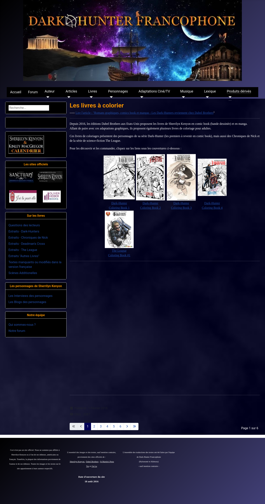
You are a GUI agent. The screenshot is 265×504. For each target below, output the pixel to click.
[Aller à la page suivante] (127, 426)
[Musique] (182, 97)
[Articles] (68, 97)
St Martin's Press (107, 462)
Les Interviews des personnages (30, 296)
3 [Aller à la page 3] (101, 426)
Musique (186, 91)
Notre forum (16, 331)
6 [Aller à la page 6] (120, 426)
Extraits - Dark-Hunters (23, 231)
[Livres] (90, 97)
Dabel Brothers (92, 462)
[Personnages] (110, 97)
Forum (33, 92)
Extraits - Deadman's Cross (26, 244)
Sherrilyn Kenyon (77, 462)
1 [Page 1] (88, 426)
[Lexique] (206, 97)
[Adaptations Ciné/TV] (140, 97)
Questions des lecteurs (24, 225)
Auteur (50, 91)
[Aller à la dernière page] (134, 426)
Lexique (210, 91)
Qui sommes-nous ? (22, 325)
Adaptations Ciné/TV (154, 91)
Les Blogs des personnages (27, 302)
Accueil (15, 92)
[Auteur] (47, 97)
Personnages (118, 91)
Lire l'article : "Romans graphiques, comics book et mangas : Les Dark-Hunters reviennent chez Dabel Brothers (145, 112)
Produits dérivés (239, 91)
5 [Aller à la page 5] (114, 426)
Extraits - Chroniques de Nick (28, 237)
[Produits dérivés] (229, 97)
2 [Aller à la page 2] (94, 426)
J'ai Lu (94, 466)
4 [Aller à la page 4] (107, 426)
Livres (92, 91)
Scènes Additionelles (22, 273)
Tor (87, 466)
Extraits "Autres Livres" (23, 256)
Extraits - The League (22, 250)
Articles (71, 91)
